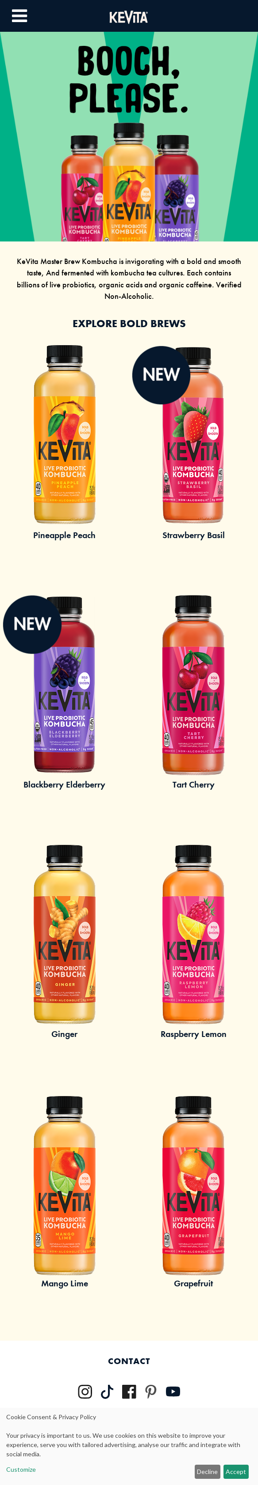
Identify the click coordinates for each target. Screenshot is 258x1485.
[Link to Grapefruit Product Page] (193, 1208)
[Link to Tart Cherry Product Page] (193, 709)
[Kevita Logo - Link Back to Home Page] (129, 15)
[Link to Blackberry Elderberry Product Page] (64, 709)
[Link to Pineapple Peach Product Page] (64, 460)
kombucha (128, 273)
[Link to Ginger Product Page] (64, 959)
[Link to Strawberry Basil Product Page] (193, 460)
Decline (207, 1471)
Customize (21, 1469)
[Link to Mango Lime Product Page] (64, 1208)
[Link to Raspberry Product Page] (193, 959)
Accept (236, 1471)
